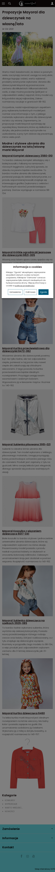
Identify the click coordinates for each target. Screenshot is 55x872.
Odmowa (30, 292)
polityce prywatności (24, 285)
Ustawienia (15, 292)
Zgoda (43, 292)
